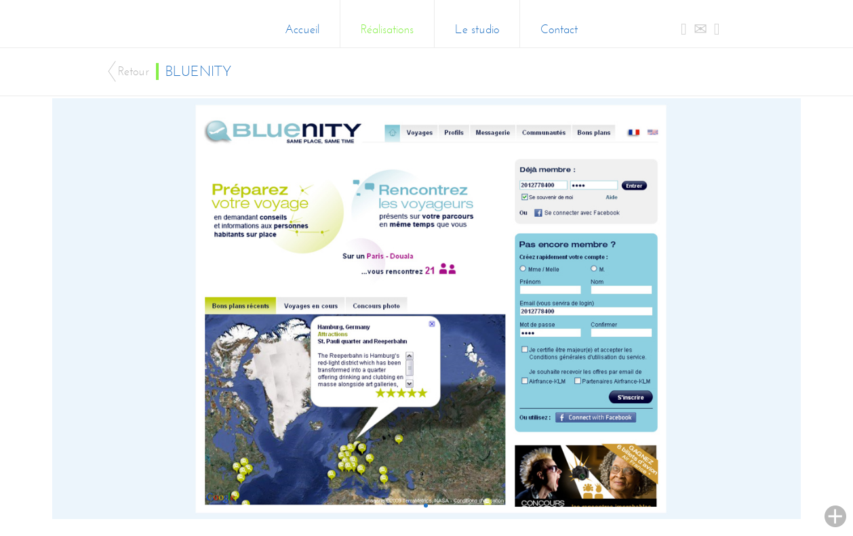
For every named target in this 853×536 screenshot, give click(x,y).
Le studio (477, 29)
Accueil (302, 29)
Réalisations (387, 29)
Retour (133, 71)
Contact (559, 29)
